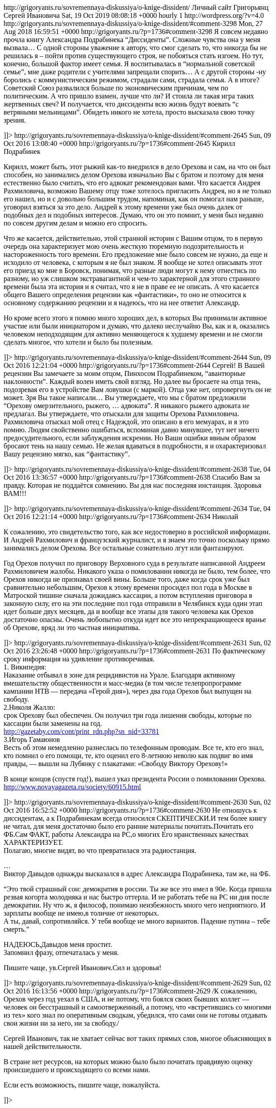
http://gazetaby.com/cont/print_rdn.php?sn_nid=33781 (81, 731)
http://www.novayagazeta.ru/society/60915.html (72, 787)
